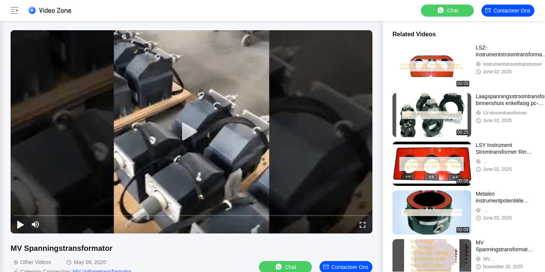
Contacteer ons (507, 11)
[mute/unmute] (35, 224)
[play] (191, 131)
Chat (447, 10)
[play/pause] (20, 224)
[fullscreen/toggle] (362, 224)
